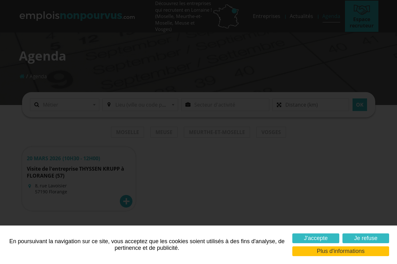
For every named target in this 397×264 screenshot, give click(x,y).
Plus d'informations (341, 251)
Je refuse (365, 238)
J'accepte (316, 238)
